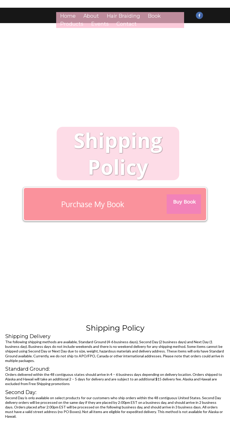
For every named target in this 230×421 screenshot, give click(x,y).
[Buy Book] (184, 204)
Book (154, 16)
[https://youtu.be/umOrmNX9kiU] (220, 12)
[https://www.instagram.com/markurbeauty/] (210, 12)
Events (100, 24)
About (91, 16)
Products (71, 24)
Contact (126, 24)
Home (68, 16)
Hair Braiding (123, 16)
